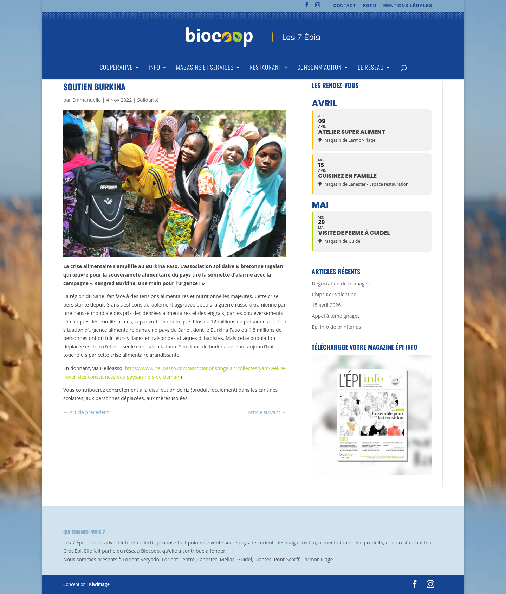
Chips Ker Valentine (334, 294)
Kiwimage (99, 584)
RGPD (370, 6)
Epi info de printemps (336, 326)
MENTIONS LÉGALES (407, 6)
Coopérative (116, 68)
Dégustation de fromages (341, 283)
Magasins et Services (205, 68)
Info (154, 68)
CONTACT (344, 6)
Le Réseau (371, 68)
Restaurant (265, 68)
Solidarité (148, 99)
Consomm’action (319, 68)
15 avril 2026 (326, 305)
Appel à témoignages (335, 315)
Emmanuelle (86, 99)
